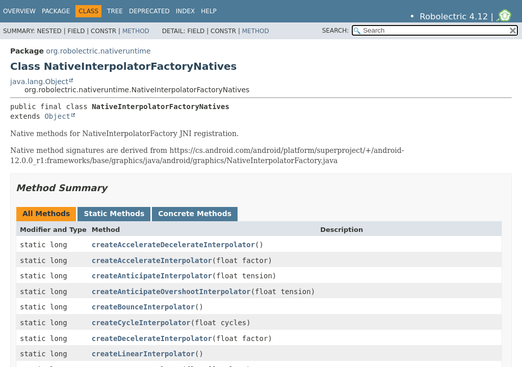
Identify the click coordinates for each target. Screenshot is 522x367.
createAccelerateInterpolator (152, 260)
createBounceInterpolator (143, 307)
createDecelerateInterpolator (152, 338)
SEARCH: (335, 30)
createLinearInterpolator (143, 354)
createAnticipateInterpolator (152, 276)
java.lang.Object (39, 81)
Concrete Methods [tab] (194, 213)
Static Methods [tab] (114, 213)
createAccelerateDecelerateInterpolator (173, 245)
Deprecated (149, 11)
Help (209, 11)
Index (185, 11)
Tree (115, 11)
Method (135, 31)
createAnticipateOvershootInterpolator (171, 291)
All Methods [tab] (46, 213)
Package (56, 11)
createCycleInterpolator (141, 323)
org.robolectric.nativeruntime (98, 51)
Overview (19, 11)
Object (57, 116)
